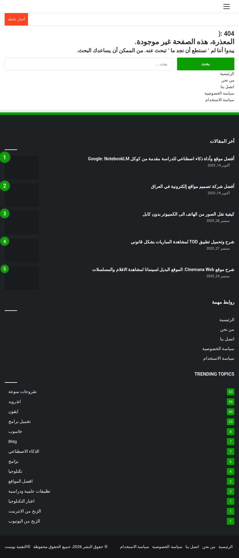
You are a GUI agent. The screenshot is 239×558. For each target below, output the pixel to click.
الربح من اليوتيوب (24, 520)
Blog (12, 441)
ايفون (13, 411)
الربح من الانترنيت (24, 511)
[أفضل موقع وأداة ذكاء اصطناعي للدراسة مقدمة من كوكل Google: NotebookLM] (22, 167)
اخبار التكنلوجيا (21, 501)
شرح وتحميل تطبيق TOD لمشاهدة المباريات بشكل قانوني (182, 241)
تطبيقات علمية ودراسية (29, 491)
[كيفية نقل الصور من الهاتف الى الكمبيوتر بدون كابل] (22, 222)
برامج (13, 461)
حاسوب (15, 431)
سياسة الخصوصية (219, 93)
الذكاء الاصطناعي (23, 451)
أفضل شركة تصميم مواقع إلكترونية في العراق (192, 186)
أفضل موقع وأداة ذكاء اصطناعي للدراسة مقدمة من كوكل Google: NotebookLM (161, 158)
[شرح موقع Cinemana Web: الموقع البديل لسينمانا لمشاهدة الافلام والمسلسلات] (22, 278)
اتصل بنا (227, 86)
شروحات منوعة (22, 391)
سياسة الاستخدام (219, 99)
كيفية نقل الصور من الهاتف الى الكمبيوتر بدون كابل (188, 214)
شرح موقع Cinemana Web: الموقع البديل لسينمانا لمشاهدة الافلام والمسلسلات (163, 269)
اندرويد (14, 401)
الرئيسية (227, 73)
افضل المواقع (20, 481)
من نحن (227, 80)
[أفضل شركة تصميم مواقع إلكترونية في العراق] (22, 195)
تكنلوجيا (15, 471)
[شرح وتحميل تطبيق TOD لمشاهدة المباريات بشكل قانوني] (22, 250)
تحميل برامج (19, 421)
